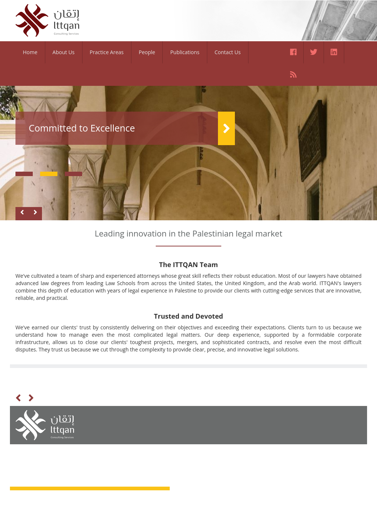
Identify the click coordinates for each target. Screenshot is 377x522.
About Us (64, 52)
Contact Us (228, 52)
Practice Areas (107, 52)
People (147, 52)
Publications (184, 52)
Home (30, 52)
